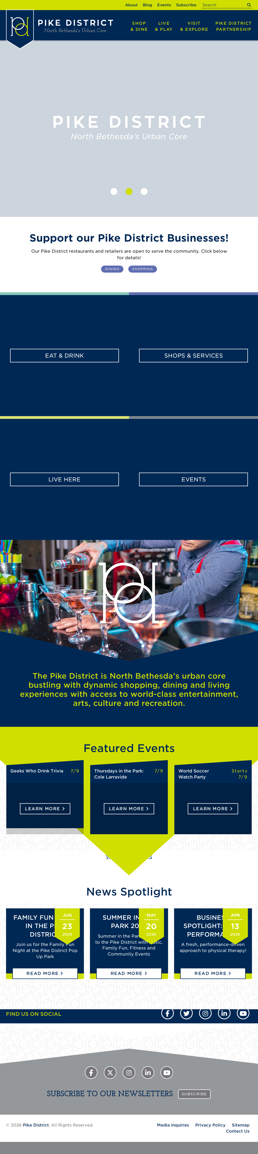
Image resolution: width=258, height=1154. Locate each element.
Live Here (64, 479)
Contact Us (237, 1131)
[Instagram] (205, 1013)
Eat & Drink (64, 355)
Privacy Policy (210, 1125)
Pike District (233, 27)
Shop (139, 27)
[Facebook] (167, 1013)
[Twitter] (186, 1013)
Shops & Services (193, 355)
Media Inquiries (173, 1125)
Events (164, 5)
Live (164, 27)
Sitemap (240, 1125)
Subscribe (186, 5)
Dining (112, 269)
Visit (194, 27)
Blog (147, 5)
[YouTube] (243, 1013)
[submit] (248, 5)
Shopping (142, 269)
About (131, 5)
